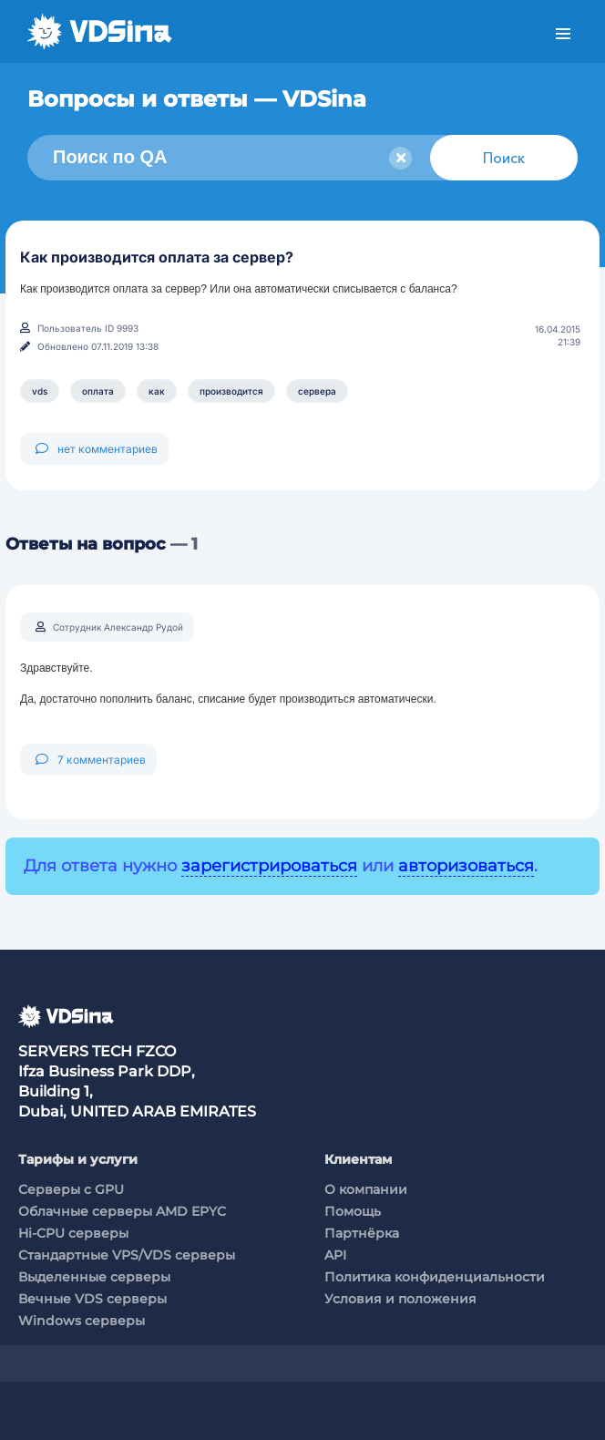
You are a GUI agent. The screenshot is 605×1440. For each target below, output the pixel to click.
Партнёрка (361, 1233)
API (335, 1255)
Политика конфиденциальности (434, 1277)
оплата (98, 391)
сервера (317, 391)
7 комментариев (91, 759)
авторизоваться (466, 866)
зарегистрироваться (269, 866)
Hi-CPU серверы (73, 1233)
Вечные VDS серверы (92, 1299)
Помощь (352, 1211)
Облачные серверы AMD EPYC (122, 1211)
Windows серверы (81, 1320)
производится (231, 391)
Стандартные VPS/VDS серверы (126, 1255)
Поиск (504, 158)
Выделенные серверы (94, 1277)
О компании (365, 1189)
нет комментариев (97, 449)
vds (39, 391)
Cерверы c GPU (71, 1189)
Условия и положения (400, 1299)
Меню (563, 34)
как (157, 391)
